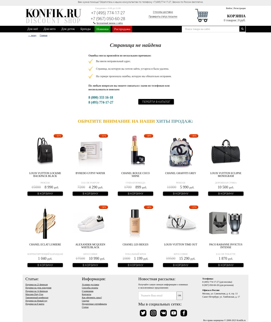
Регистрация (240, 8)
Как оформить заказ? (92, 297)
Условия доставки (90, 284)
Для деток (68, 29)
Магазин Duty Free (34, 294)
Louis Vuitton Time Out (180, 244)
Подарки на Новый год (36, 300)
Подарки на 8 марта (34, 304)
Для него (49, 29)
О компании (87, 291)
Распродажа (122, 29)
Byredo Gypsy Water (90, 173)
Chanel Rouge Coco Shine (135, 174)
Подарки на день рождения (38, 287)
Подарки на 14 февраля (36, 291)
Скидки (85, 300)
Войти (229, 8)
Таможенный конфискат (37, 297)
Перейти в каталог (156, 102)
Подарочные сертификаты (94, 304)
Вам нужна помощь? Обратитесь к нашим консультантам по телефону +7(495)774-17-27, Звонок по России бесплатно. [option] (140, 1)
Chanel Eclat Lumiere (45, 244)
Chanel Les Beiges (135, 244)
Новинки (102, 29)
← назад (32, 35)
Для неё (32, 29)
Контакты (86, 294)
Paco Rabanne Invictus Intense (225, 246)
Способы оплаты (90, 287)
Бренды (86, 29)
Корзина (236, 16)
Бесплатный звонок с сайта (110, 23)
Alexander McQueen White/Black (90, 246)
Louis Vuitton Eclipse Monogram (225, 174)
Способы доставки (163, 11)
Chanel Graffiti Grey (180, 173)
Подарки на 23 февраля (36, 284)
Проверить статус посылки (163, 16)
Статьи (85, 307)
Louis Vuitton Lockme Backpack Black (45, 174)
